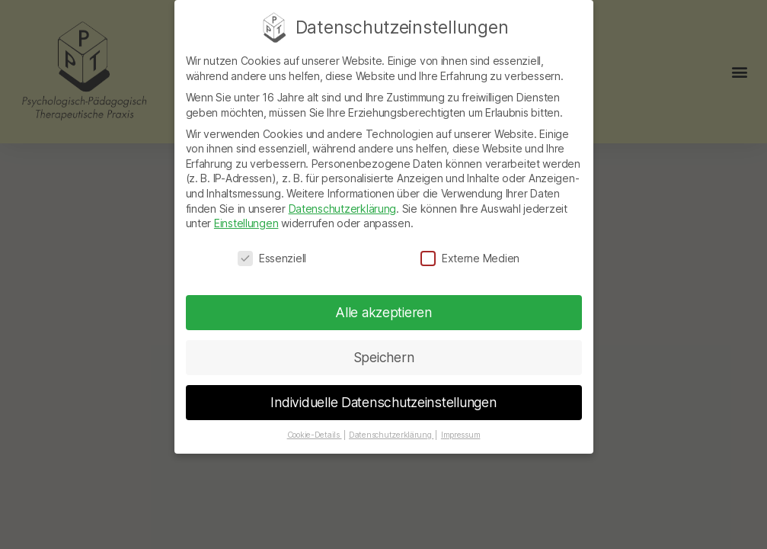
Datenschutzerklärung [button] (391, 426)
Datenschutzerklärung (343, 199)
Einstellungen (246, 213)
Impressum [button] (461, 426)
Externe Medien (469, 249)
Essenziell (272, 249)
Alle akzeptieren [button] (383, 303)
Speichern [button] (383, 348)
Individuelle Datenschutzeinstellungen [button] (383, 393)
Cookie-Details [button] (314, 426)
